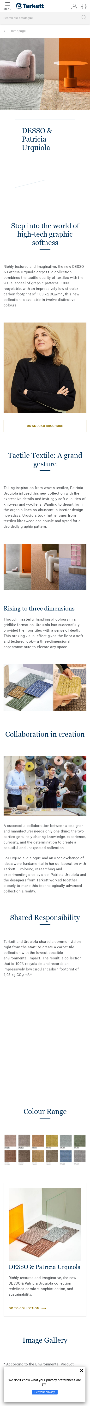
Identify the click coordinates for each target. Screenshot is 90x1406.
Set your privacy (45, 1392)
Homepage (18, 31)
